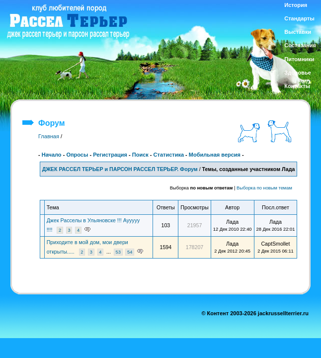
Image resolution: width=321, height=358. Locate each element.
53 (117, 252)
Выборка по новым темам (264, 187)
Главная (48, 136)
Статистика (169, 155)
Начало (52, 155)
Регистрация (110, 155)
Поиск (140, 155)
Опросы (77, 155)
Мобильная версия (215, 155)
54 (129, 252)
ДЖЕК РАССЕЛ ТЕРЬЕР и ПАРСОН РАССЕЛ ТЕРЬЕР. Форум (120, 169)
